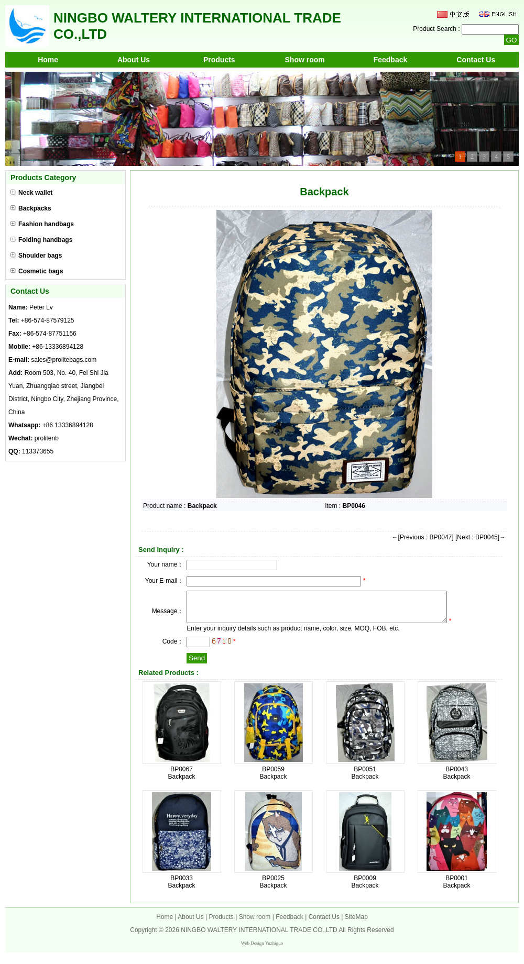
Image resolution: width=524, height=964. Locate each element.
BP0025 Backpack (273, 888)
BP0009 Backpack (364, 888)
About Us (133, 60)
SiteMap (356, 923)
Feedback (391, 60)
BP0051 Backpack (364, 779)
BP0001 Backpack (456, 888)
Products (219, 60)
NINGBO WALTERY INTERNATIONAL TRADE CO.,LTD (259, 936)
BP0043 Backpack (456, 779)
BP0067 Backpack (181, 779)
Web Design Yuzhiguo (262, 949)
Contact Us (475, 60)
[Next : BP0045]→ (480, 537)
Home (48, 60)
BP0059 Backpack (273, 779)
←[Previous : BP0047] (423, 537)
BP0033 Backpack (181, 888)
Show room (305, 60)
